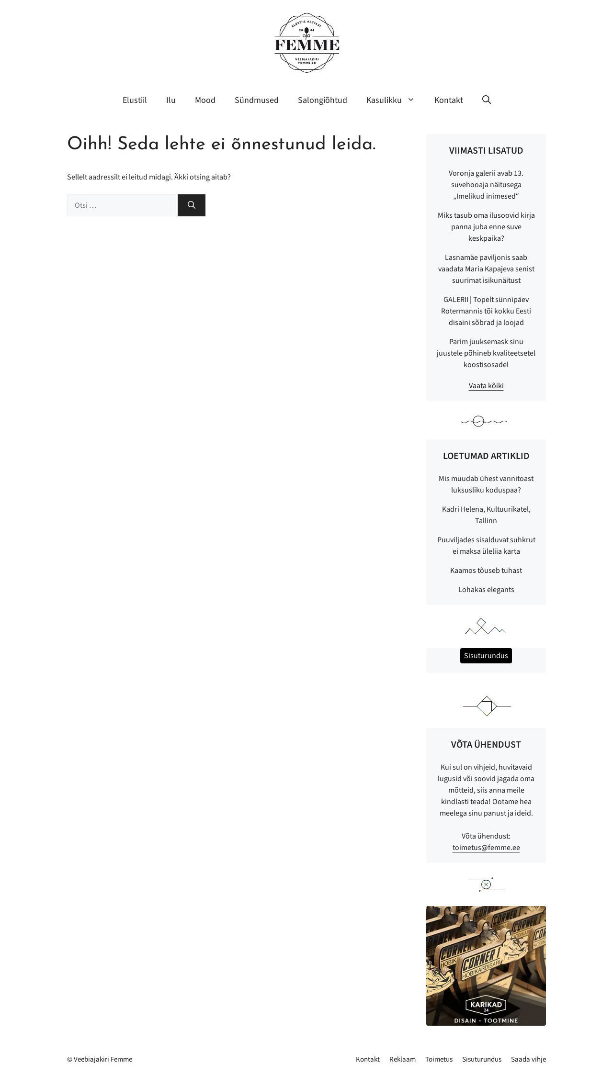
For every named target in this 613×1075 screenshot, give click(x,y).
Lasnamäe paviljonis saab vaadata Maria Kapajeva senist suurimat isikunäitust (486, 269)
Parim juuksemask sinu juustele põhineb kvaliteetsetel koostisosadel (486, 353)
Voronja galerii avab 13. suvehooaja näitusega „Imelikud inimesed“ (486, 185)
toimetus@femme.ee (486, 847)
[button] (486, 100)
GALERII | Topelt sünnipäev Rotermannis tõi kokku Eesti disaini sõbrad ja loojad (486, 311)
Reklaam (402, 1059)
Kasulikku (395, 100)
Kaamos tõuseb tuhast (486, 570)
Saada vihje (528, 1059)
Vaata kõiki (486, 386)
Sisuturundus (481, 1059)
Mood (205, 100)
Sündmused (257, 100)
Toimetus (439, 1059)
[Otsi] (191, 205)
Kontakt (448, 100)
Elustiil (135, 100)
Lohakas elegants (486, 589)
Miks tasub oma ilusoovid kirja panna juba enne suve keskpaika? (486, 227)
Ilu (171, 100)
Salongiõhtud (322, 100)
